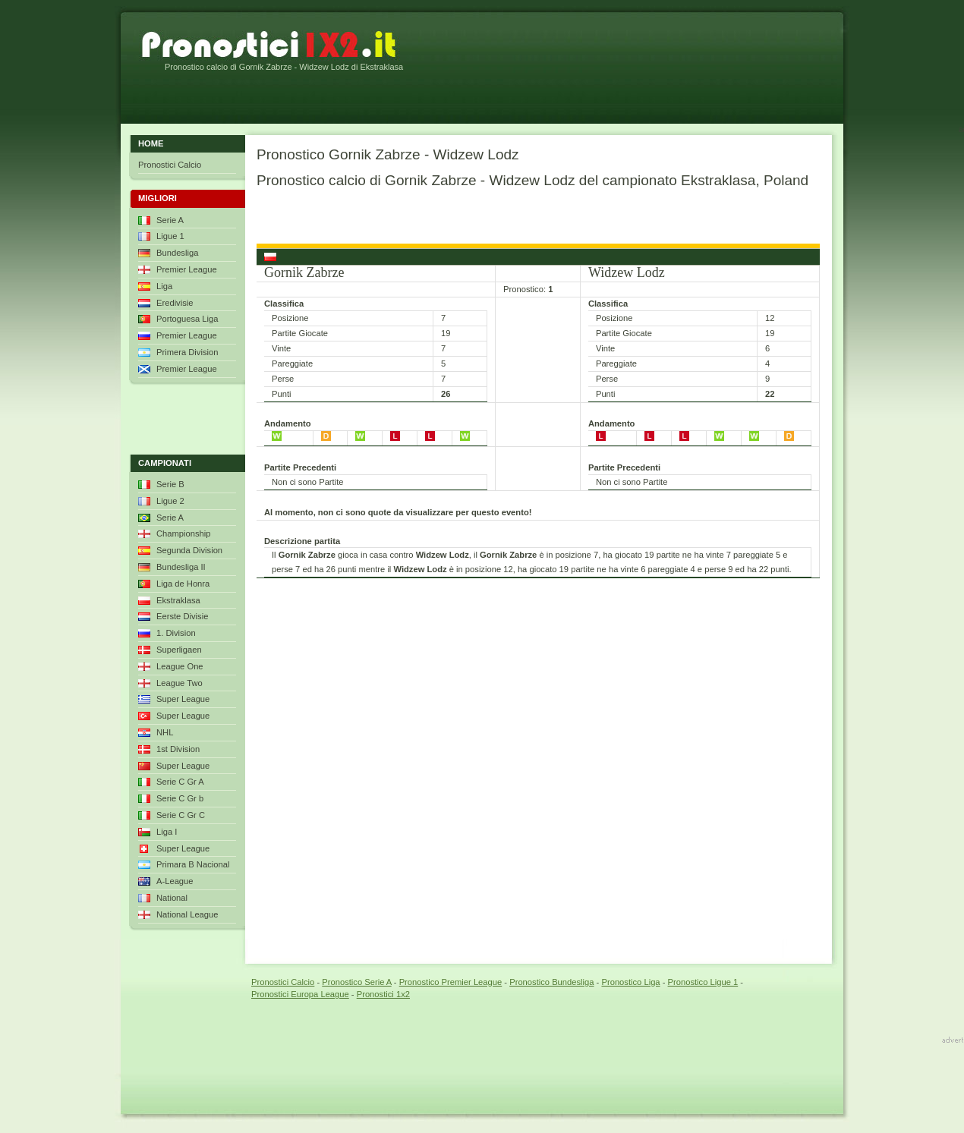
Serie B (170, 484)
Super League (182, 698)
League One (179, 666)
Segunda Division (189, 550)
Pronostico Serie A (356, 982)
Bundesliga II (181, 566)
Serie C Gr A (180, 781)
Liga (164, 286)
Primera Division (187, 352)
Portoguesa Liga (187, 318)
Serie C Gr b (179, 798)
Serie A (170, 220)
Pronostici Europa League (300, 994)
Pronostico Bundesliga (551, 982)
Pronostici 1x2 (383, 994)
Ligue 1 (170, 236)
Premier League (186, 269)
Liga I (166, 831)
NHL (164, 732)
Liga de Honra (182, 583)
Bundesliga (177, 252)
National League (187, 914)
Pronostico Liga (630, 982)
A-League (175, 881)
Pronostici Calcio (169, 164)
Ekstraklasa (178, 600)
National (171, 897)
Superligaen (179, 649)
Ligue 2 (170, 500)
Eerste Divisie (182, 616)
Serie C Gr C (180, 815)
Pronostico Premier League (450, 982)
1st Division (178, 749)
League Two (179, 683)
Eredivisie (175, 302)
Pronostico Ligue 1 (703, 982)
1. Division (176, 632)
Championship (183, 533)
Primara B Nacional (192, 864)
